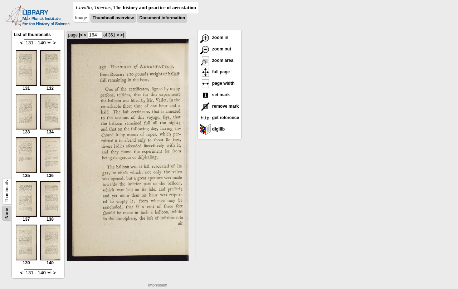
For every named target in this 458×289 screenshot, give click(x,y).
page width (217, 83)
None (6, 213)
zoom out (216, 49)
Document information (162, 17)
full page (215, 71)
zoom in (214, 37)
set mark (215, 94)
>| (122, 35)
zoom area (217, 60)
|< (81, 35)
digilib (212, 129)
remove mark (219, 106)
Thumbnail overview (113, 17)
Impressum (157, 285)
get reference (219, 117)
